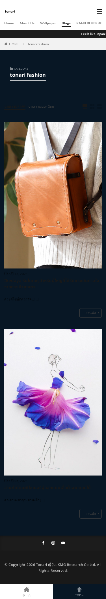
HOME (14, 44)
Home (9, 23)
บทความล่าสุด (14, 106)
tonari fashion (38, 44)
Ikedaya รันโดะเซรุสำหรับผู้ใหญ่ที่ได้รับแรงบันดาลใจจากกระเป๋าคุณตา (51, 284)
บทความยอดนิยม (41, 106)
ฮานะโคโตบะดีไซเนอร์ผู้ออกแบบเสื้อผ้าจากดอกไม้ (47, 488)
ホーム (26, 592)
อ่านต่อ (90, 313)
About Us (27, 23)
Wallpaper (48, 23)
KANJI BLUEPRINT (91, 23)
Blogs (66, 23)
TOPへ (79, 592)
